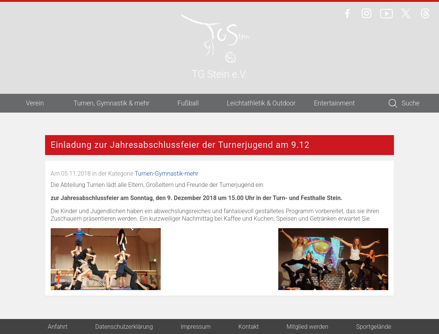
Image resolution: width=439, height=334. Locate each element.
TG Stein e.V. (219, 74)
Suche (404, 103)
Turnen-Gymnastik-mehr (166, 173)
